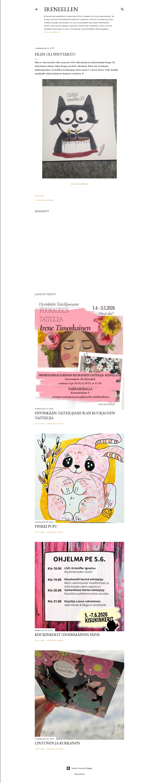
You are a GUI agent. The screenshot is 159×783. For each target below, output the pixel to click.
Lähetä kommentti (54, 423)
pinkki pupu (46, 526)
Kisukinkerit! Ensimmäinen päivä (67, 634)
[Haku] (122, 9)
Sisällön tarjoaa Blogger (79, 768)
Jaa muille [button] (39, 196)
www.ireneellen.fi (52, 32)
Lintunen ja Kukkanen (57, 743)
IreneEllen (61, 9)
